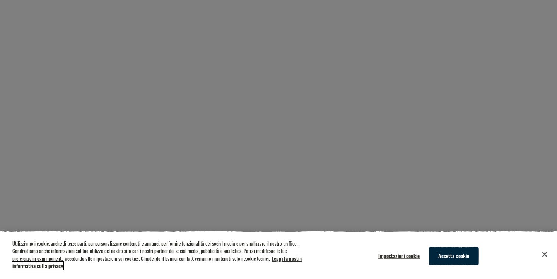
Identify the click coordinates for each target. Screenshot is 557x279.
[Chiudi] (544, 254)
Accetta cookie (453, 256)
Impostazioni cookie (399, 256)
